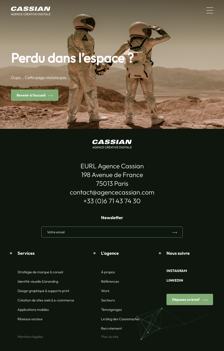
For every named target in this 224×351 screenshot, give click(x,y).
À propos (108, 272)
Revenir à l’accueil (31, 95)
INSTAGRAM (176, 271)
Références (110, 281)
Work (105, 291)
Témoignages (111, 309)
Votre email (56, 232)
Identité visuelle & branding (38, 281)
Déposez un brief (186, 299)
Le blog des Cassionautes (120, 319)
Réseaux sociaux (30, 319)
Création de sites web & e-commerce (46, 300)
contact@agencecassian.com (112, 192)
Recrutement (111, 328)
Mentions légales (30, 336)
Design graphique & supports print (43, 291)
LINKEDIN (174, 280)
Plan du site (109, 336)
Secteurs (108, 300)
